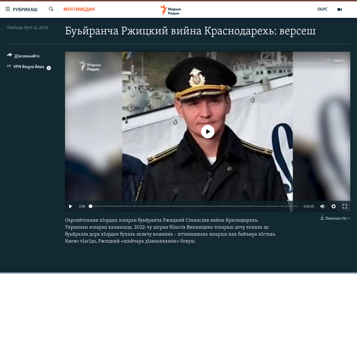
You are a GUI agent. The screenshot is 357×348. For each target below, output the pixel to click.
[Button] (23, 57)
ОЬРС (322, 9)
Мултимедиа (79, 9)
